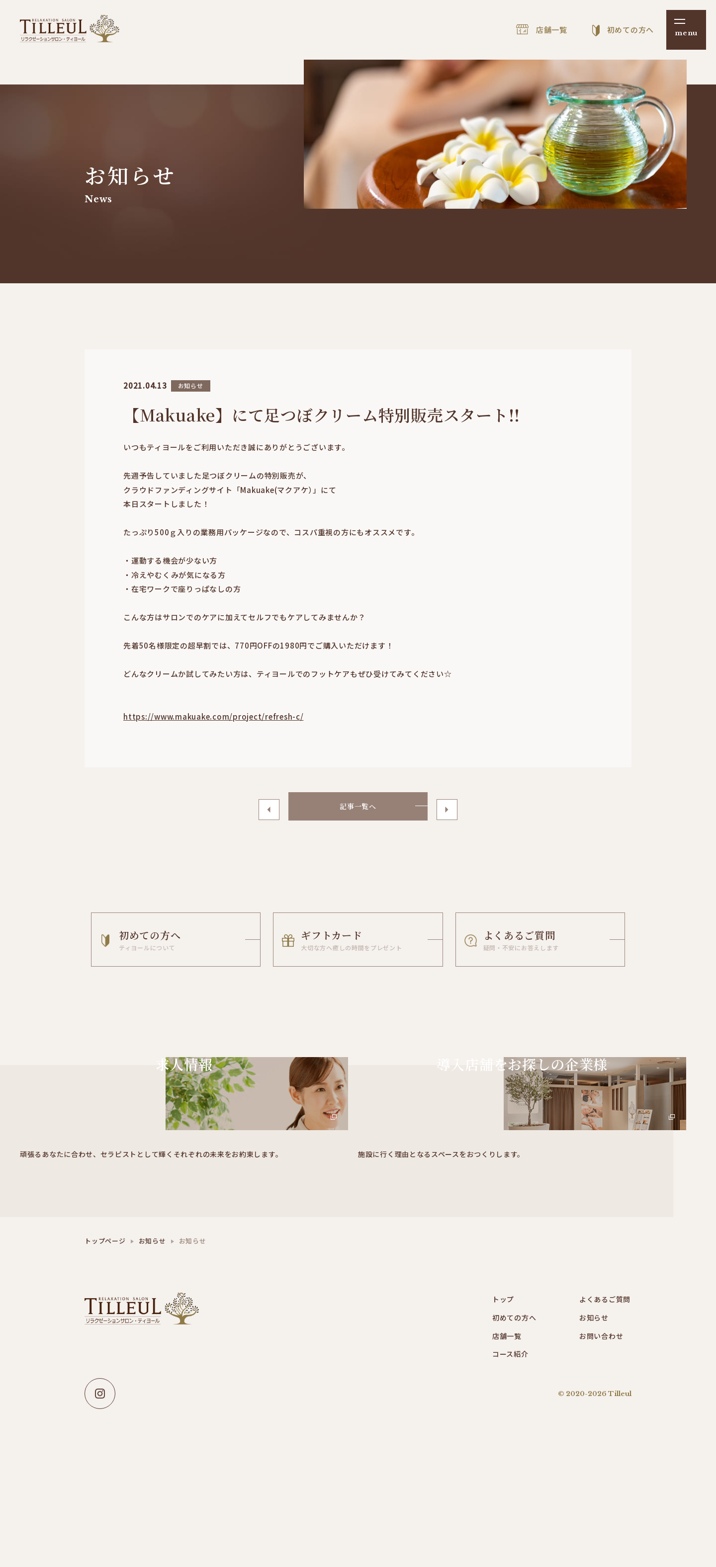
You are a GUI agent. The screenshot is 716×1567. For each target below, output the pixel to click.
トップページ (105, 1313)
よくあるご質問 (606, 1372)
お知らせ (152, 1313)
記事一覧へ (358, 808)
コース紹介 (511, 1429)
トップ (504, 1372)
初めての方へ (515, 1391)
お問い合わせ (602, 1410)
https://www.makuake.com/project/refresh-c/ (213, 716)
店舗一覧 (508, 1410)
